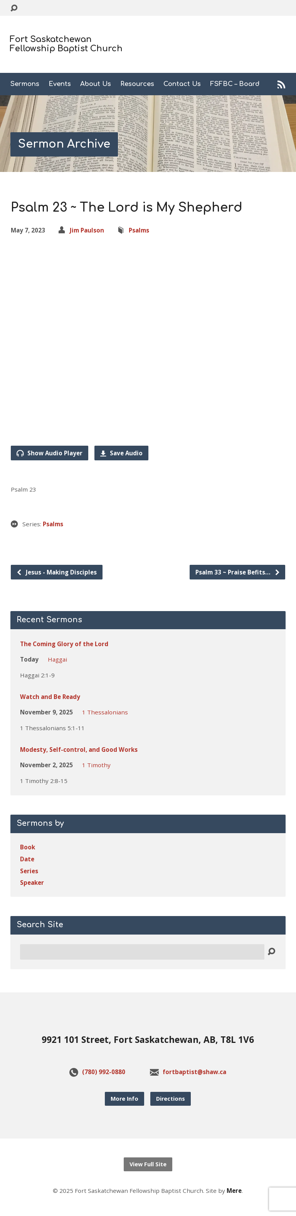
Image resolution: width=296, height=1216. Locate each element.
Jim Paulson (87, 230)
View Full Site (148, 1164)
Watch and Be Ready (50, 697)
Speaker (32, 882)
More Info (124, 1098)
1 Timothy (96, 765)
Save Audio (121, 453)
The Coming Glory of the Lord (64, 644)
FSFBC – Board (235, 84)
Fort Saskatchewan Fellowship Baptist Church (66, 44)
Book (27, 847)
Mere (234, 1190)
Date (27, 859)
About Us (95, 84)
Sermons (24, 84)
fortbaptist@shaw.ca (194, 1072)
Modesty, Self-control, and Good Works (79, 749)
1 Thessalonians (105, 712)
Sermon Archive (64, 144)
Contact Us (182, 84)
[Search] (142, 952)
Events (60, 84)
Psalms (139, 230)
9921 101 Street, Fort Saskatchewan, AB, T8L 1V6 (148, 1040)
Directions (170, 1098)
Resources (137, 84)
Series (29, 871)
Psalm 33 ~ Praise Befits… (237, 572)
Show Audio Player (49, 453)
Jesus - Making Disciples (56, 572)
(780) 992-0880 (103, 1072)
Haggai (57, 659)
